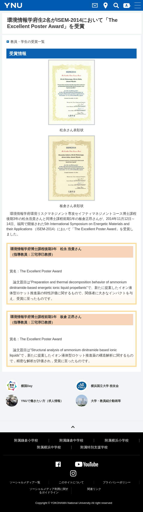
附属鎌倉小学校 (26, 440)
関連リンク (94, 489)
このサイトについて (71, 482)
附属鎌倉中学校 (71, 440)
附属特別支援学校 (94, 447)
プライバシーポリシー (117, 482)
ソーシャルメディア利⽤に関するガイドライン (48, 490)
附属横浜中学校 (49, 447)
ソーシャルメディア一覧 (25, 482)
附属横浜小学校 (117, 440)
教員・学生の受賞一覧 (27, 41)
